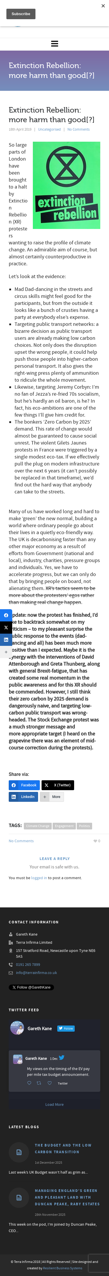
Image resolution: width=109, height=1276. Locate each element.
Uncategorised (49, 129)
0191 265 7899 (28, 964)
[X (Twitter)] (58, 785)
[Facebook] (24, 785)
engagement (64, 826)
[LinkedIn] (23, 797)
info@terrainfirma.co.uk (36, 972)
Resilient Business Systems (62, 1268)
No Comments (78, 129)
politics (84, 826)
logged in (39, 878)
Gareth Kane (36, 1058)
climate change (37, 826)
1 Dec (54, 1059)
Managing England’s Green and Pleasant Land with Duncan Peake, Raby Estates (67, 1197)
